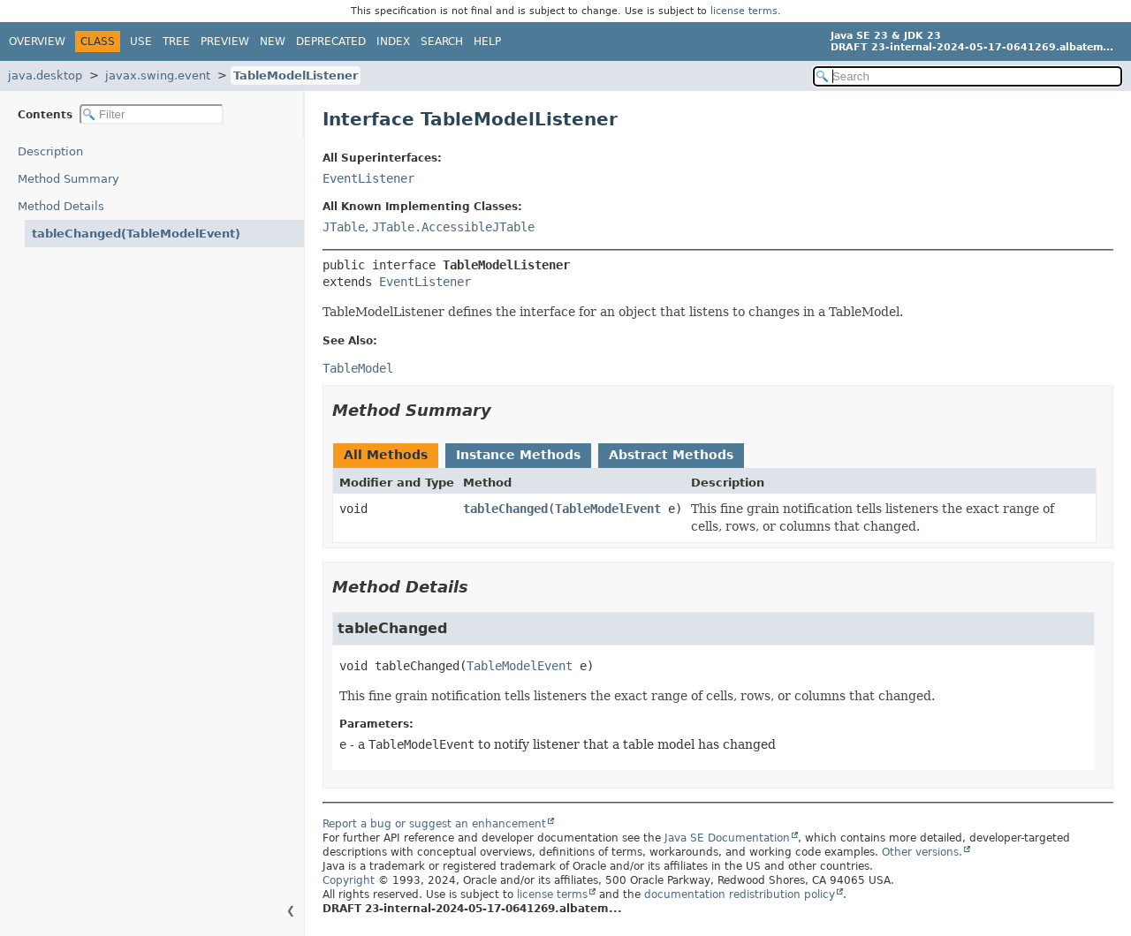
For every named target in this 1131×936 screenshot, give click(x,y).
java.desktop (45, 75)
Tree (176, 41)
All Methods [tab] (386, 455)
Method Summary (68, 178)
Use (141, 41)
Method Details (61, 206)
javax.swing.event (157, 75)
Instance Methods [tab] (518, 455)
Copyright (349, 880)
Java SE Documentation (727, 838)
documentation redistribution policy (739, 894)
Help (487, 41)
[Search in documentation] (967, 76)
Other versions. (922, 852)
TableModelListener (295, 75)
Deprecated (331, 41)
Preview (225, 41)
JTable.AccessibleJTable (453, 227)
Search (442, 41)
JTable (344, 227)
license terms (744, 11)
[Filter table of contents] (152, 114)
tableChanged (505, 509)
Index (393, 41)
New (272, 41)
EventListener (368, 178)
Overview (37, 41)
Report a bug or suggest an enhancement (434, 824)
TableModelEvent (608, 509)
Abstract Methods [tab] (671, 455)
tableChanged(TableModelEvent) (136, 233)
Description (50, 151)
